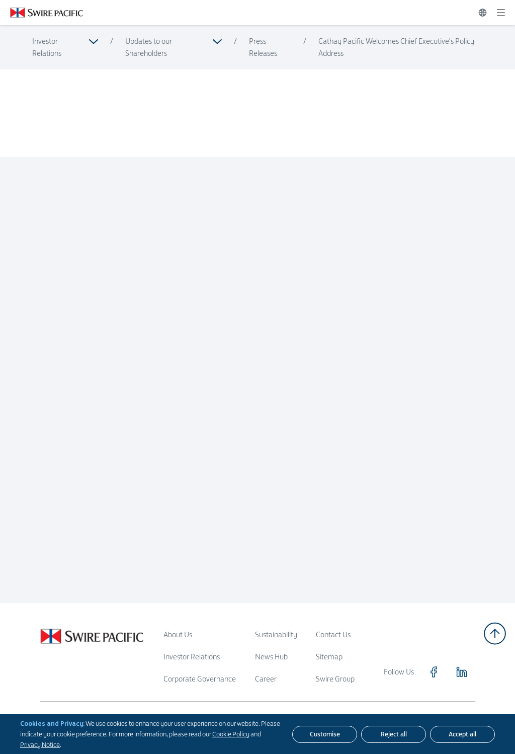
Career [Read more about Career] (266, 679)
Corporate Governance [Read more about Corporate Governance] (199, 679)
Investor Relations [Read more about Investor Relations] (46, 47)
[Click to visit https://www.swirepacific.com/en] (41, 13)
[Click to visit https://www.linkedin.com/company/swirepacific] (462, 672)
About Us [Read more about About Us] (177, 634)
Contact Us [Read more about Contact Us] (333, 634)
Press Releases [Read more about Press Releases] (263, 47)
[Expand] (501, 12)
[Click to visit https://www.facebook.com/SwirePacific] (433, 672)
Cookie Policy (230, 734)
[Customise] (324, 734)
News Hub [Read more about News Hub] (271, 656)
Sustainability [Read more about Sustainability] (276, 634)
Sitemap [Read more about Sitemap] (329, 656)
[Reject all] (393, 734)
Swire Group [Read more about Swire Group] (335, 679)
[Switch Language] (482, 12)
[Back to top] (494, 633)
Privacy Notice (40, 744)
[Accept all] (462, 734)
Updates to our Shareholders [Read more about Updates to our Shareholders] (148, 47)
